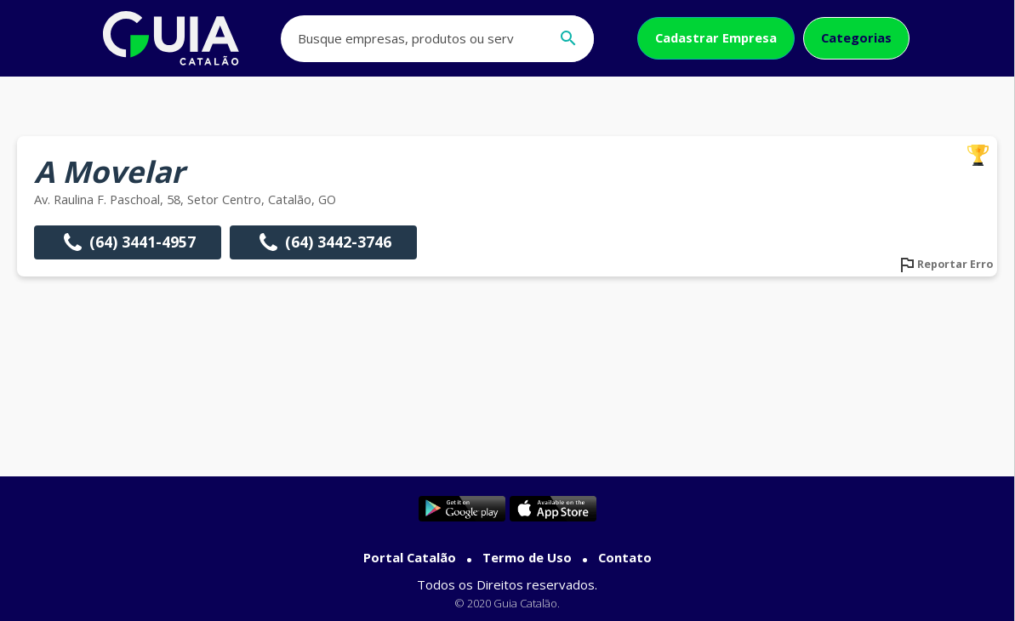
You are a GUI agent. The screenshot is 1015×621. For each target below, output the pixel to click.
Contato (625, 557)
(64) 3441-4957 (128, 242)
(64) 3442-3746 (323, 242)
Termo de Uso (527, 557)
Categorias (856, 37)
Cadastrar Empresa (716, 37)
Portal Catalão (409, 557)
